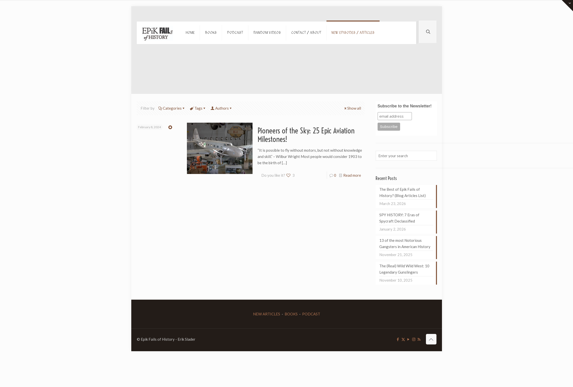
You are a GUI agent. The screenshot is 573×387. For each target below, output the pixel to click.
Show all (352, 108)
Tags (198, 108)
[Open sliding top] (567, 5)
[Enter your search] (406, 156)
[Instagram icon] (414, 339)
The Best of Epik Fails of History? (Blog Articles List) (402, 192)
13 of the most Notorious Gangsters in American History (404, 243)
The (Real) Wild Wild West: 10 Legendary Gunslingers (404, 269)
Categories (171, 108)
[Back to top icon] (431, 339)
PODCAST (311, 314)
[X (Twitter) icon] (403, 339)
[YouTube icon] (408, 339)
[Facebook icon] (398, 339)
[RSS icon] (419, 339)
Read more (352, 175)
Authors (222, 108)
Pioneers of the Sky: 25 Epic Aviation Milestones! (306, 135)
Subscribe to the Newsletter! (405, 106)
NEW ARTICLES (266, 314)
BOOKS (291, 314)
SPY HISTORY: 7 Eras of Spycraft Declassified (399, 218)
